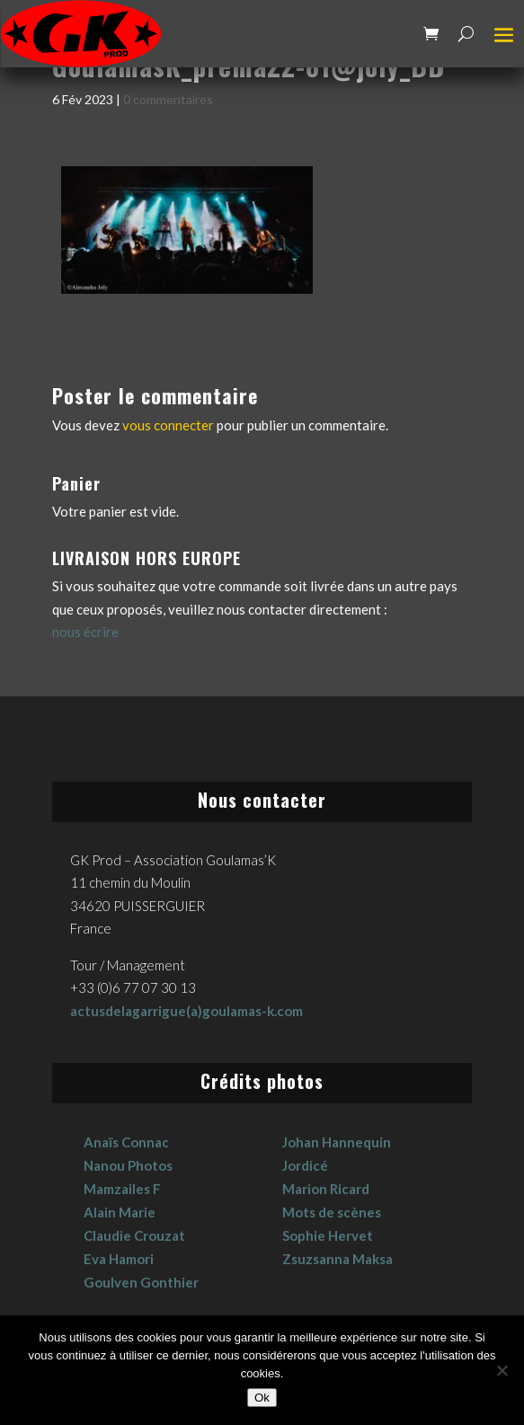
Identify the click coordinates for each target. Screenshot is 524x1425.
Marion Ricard (325, 1189)
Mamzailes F (122, 1189)
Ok (262, 1397)
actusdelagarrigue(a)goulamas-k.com (186, 1011)
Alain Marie (119, 1212)
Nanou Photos (128, 1165)
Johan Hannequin (336, 1142)
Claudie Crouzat (134, 1235)
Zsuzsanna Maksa (337, 1259)
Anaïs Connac (126, 1142)
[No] (502, 1370)
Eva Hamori (119, 1259)
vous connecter (168, 425)
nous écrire (85, 632)
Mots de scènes (331, 1212)
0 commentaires (168, 99)
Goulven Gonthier (141, 1282)
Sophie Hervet (327, 1235)
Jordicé (305, 1165)
